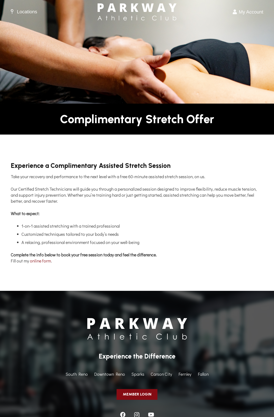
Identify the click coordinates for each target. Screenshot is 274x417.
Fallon (203, 374)
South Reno (77, 374)
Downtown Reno (109, 374)
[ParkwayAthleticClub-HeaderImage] (137, 11)
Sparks (137, 374)
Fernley (185, 374)
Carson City (161, 374)
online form (40, 261)
